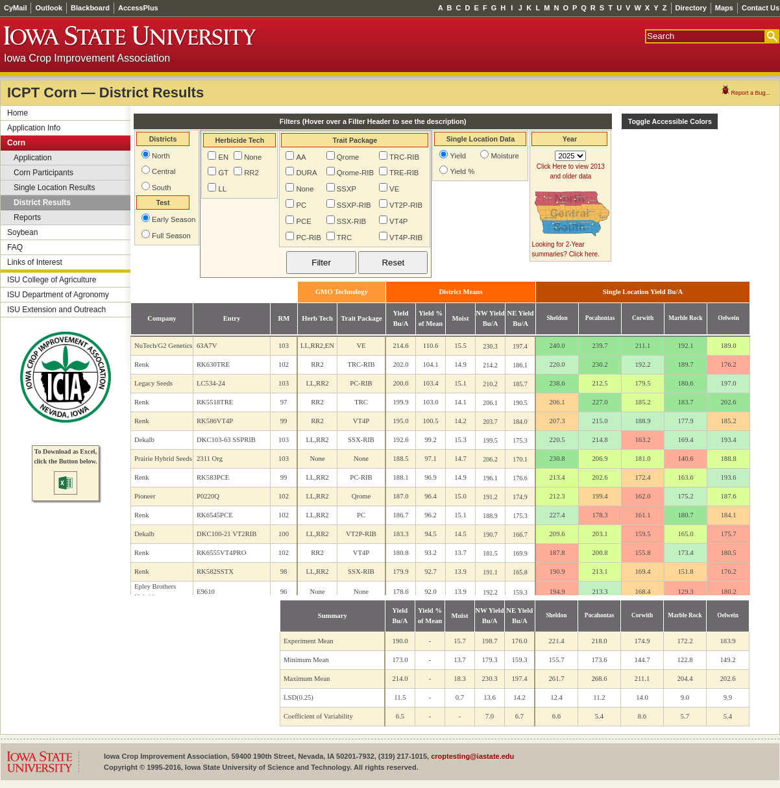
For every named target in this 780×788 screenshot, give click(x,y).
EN (223, 157)
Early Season (173, 219)
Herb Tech (317, 318)
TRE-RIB (404, 173)
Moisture (504, 156)
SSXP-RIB (354, 205)
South (161, 187)
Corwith (642, 318)
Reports (27, 217)
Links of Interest (34, 262)
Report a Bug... (745, 93)
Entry (232, 318)
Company (161, 318)
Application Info (33, 127)
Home (17, 112)
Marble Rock (685, 318)
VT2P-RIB (405, 205)
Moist (460, 318)
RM (284, 318)
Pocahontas (600, 318)
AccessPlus (138, 8)
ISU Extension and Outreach (56, 309)
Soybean (22, 232)
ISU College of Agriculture (51, 279)
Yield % (462, 171)
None (253, 157)
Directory (691, 8)
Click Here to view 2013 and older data (571, 171)
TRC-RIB (404, 157)
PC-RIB (308, 237)
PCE (303, 221)
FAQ (15, 247)
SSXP (346, 189)
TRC (344, 237)
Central (164, 171)
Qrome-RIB (355, 173)
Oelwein (728, 318)
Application (33, 157)
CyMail (15, 8)
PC (301, 205)
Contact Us (760, 8)
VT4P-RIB (405, 237)
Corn (16, 142)
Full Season (171, 236)
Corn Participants (43, 172)
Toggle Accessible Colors (670, 121)
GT (223, 173)
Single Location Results (54, 187)
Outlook (48, 8)
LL (222, 189)
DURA (306, 173)
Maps (724, 8)
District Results (42, 202)
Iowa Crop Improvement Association (87, 58)
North (161, 156)
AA (301, 157)
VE (394, 189)
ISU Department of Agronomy (58, 294)
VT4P (398, 221)
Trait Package (361, 318)
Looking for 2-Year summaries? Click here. (565, 249)
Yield (458, 156)
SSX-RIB (351, 221)
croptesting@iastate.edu (472, 756)
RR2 (251, 173)
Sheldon (556, 318)
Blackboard (90, 8)
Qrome (348, 157)
